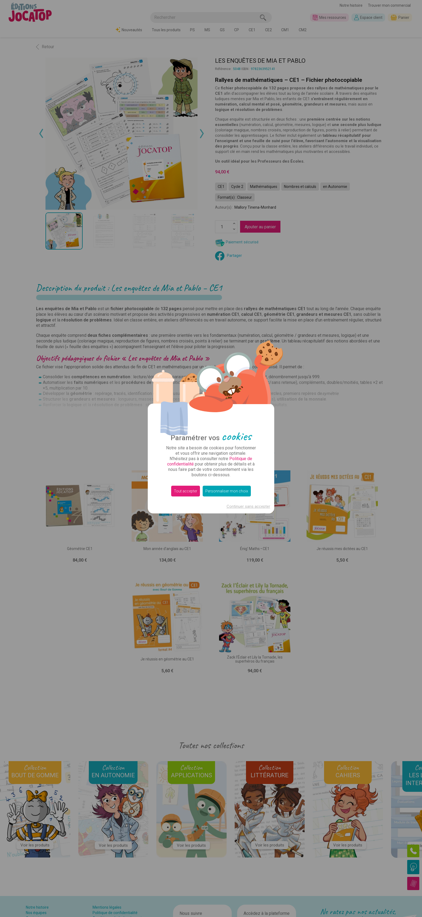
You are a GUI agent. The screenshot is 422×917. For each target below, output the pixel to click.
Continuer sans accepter (248, 506)
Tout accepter (185, 491)
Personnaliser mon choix (226, 491)
